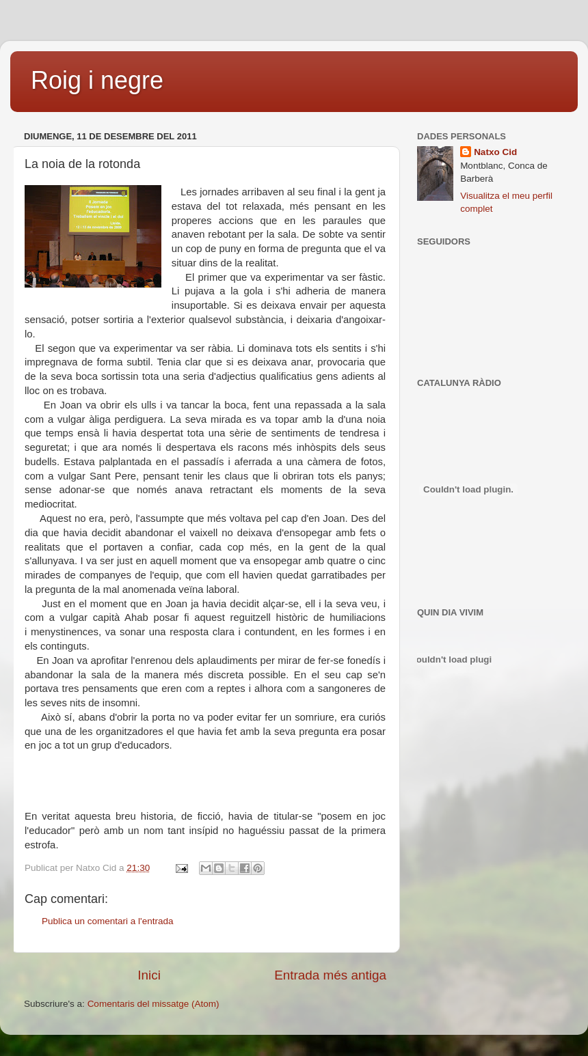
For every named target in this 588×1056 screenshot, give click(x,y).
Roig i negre (97, 80)
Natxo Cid (495, 152)
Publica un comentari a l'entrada (107, 921)
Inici (149, 975)
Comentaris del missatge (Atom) (153, 1004)
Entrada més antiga (330, 975)
